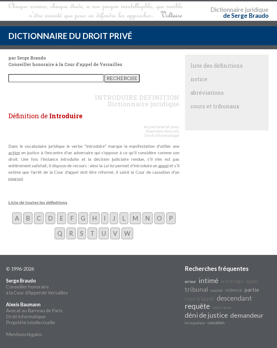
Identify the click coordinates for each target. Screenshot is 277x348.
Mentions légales (24, 334)
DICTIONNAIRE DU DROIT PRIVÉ (70, 36)
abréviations (207, 92)
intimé (208, 280)
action (14, 152)
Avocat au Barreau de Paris (34, 310)
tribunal (196, 289)
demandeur (246, 315)
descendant (234, 298)
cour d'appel (199, 298)
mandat (216, 290)
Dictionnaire (227, 9)
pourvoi (15, 178)
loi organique (195, 323)
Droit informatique (26, 316)
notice (198, 79)
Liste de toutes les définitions (37, 202)
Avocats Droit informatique (161, 133)
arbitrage (232, 281)
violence (233, 290)
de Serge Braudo (246, 15)
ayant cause (221, 307)
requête (197, 306)
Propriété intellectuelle (30, 322)
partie (252, 289)
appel (163, 165)
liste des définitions (216, 65)
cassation (216, 322)
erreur (190, 281)
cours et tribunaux (215, 106)
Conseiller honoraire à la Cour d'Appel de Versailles (37, 287)
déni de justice (206, 315)
